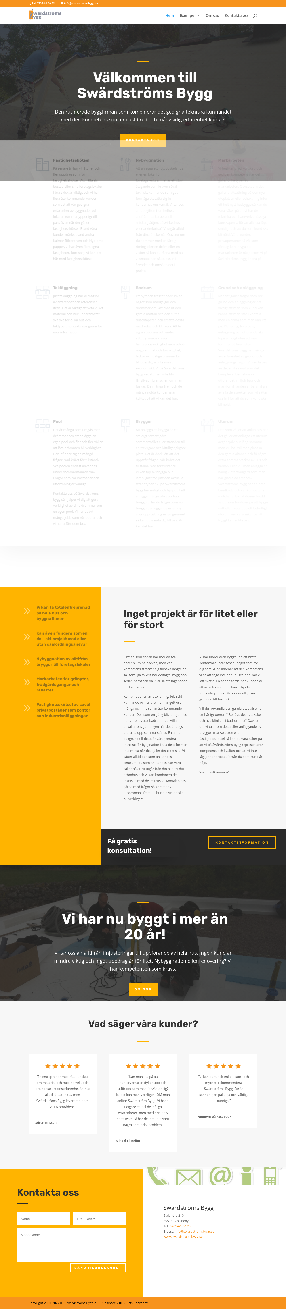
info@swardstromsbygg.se (194, 1231)
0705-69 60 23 (180, 1226)
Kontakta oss (236, 16)
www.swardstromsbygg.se (183, 1236)
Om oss (212, 16)
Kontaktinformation (242, 842)
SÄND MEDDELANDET (98, 1268)
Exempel (188, 16)
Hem (169, 16)
